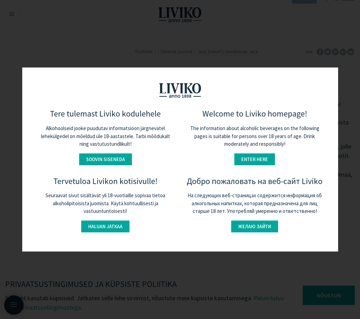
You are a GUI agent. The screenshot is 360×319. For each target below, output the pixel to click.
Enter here (254, 159)
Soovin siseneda (105, 159)
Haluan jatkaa (105, 226)
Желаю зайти (254, 226)
